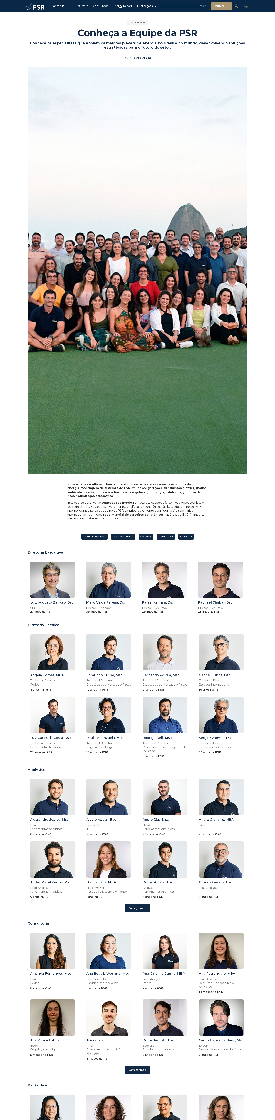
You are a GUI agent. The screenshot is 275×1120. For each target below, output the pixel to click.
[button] (246, 6)
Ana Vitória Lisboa (44, 1040)
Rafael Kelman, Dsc (158, 602)
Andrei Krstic (97, 1040)
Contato (221, 6)
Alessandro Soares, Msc (49, 820)
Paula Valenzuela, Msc (104, 738)
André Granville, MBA (216, 820)
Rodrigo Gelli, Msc (157, 738)
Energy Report (122, 6)
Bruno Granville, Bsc (215, 882)
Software (82, 6)
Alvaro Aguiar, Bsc (101, 820)
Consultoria (100, 6)
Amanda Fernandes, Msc (50, 974)
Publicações (146, 6)
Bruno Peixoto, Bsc (158, 1040)
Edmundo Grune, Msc (104, 675)
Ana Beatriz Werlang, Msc (107, 974)
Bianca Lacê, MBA (101, 882)
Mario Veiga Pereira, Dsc (106, 602)
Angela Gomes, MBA (47, 675)
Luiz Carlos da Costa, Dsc (50, 738)
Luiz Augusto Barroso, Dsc (51, 602)
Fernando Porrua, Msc (161, 675)
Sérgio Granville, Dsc (215, 738)
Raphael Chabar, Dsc (215, 602)
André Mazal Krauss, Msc (50, 882)
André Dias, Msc (156, 820)
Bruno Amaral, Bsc (158, 882)
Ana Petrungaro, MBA (217, 974)
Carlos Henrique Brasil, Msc (221, 1040)
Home (127, 58)
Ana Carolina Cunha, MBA (164, 974)
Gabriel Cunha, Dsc (214, 675)
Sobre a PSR (61, 6)
